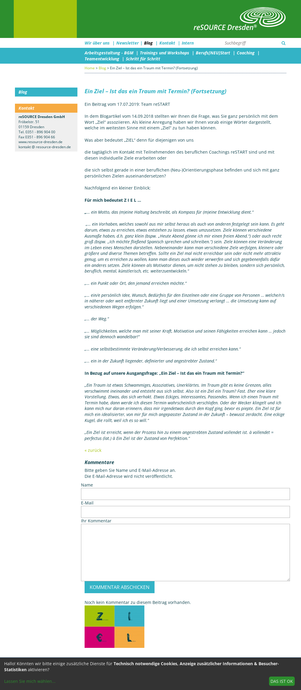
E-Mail (87, 503)
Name (87, 485)
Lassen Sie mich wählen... (30, 681)
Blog (148, 43)
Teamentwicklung (102, 59)
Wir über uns (97, 43)
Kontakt (167, 43)
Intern (188, 43)
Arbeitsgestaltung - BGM (109, 53)
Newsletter (127, 43)
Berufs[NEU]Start (213, 53)
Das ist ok (282, 681)
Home (90, 68)
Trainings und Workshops (164, 53)
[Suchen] (283, 43)
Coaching (246, 53)
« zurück (93, 450)
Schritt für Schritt (143, 59)
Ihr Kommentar (96, 521)
